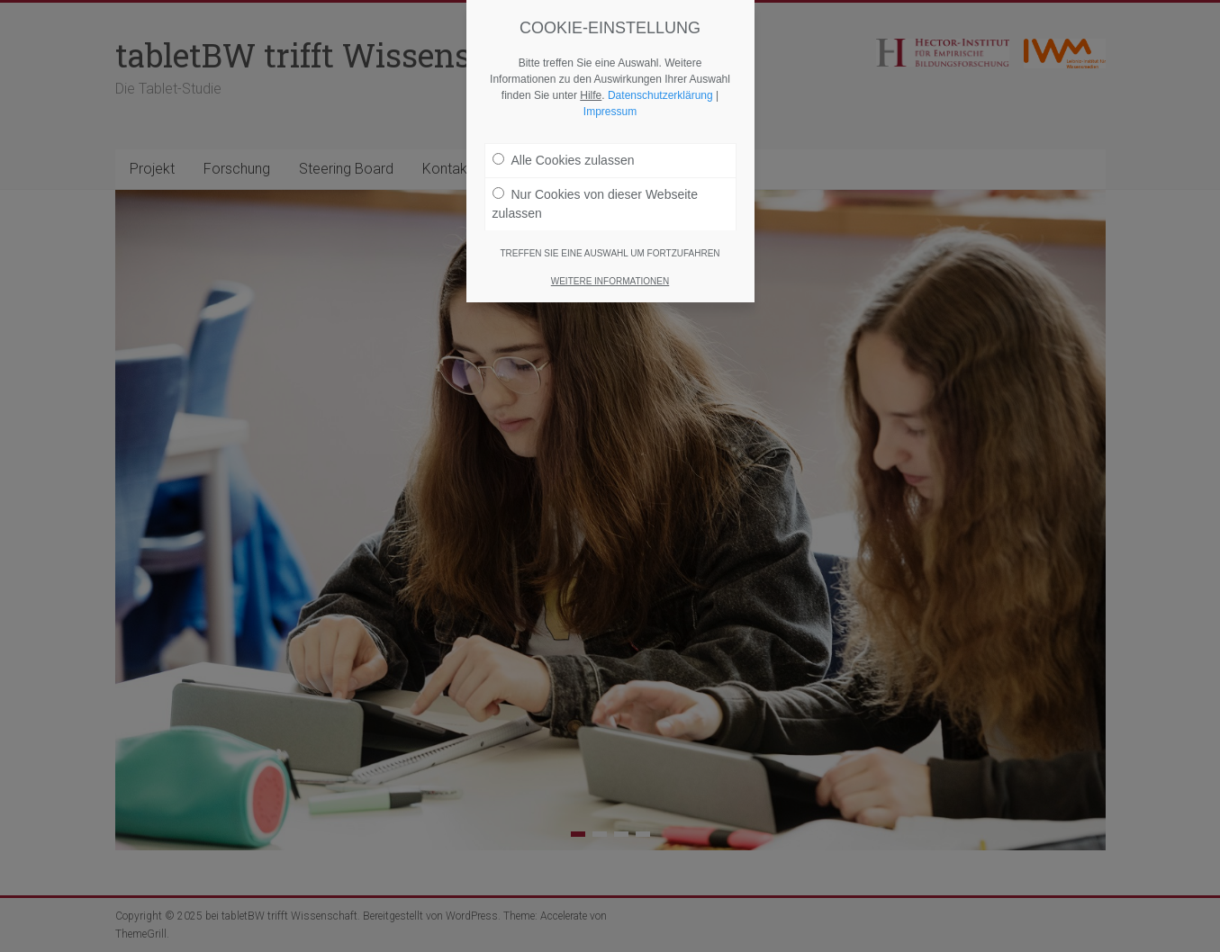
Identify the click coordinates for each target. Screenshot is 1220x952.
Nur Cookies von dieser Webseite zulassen (596, 203)
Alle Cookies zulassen (564, 159)
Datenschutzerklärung (660, 94)
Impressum (610, 110)
